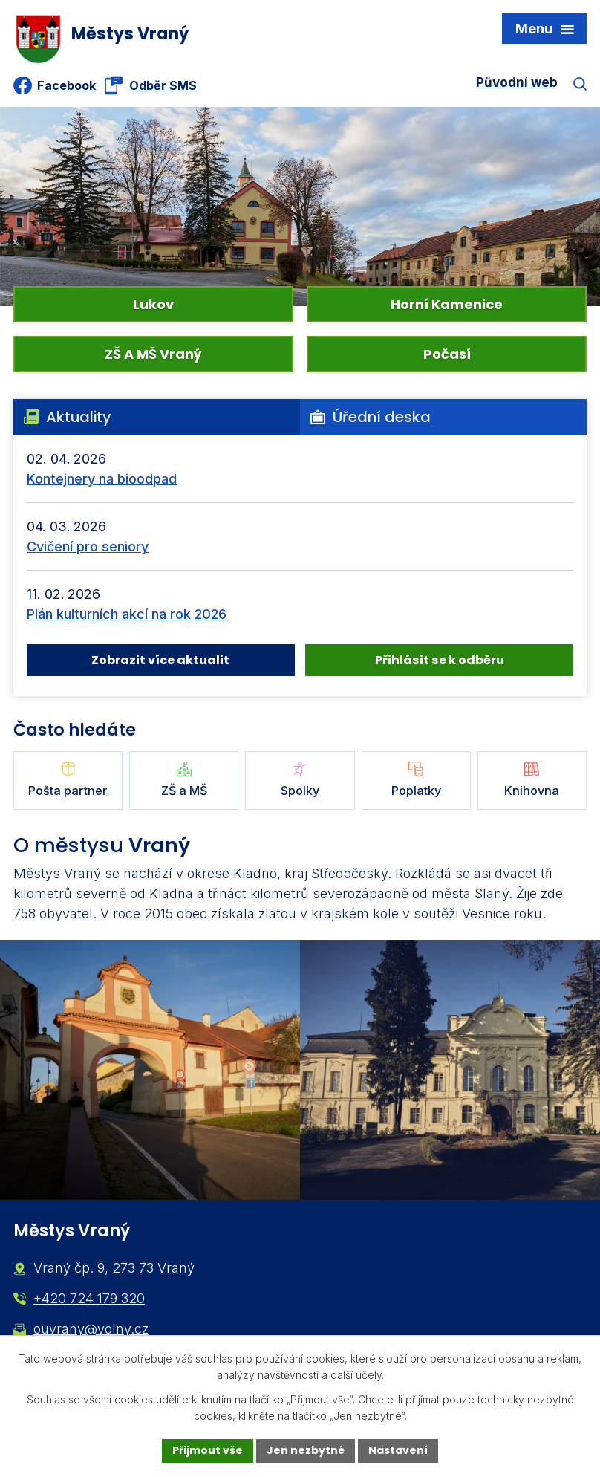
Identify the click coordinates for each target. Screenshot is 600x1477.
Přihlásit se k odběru (439, 660)
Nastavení (398, 1450)
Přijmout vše (207, 1450)
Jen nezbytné (306, 1450)
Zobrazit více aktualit (160, 660)
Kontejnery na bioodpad (102, 479)
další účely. (357, 1375)
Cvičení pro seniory (88, 546)
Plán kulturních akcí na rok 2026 (126, 614)
